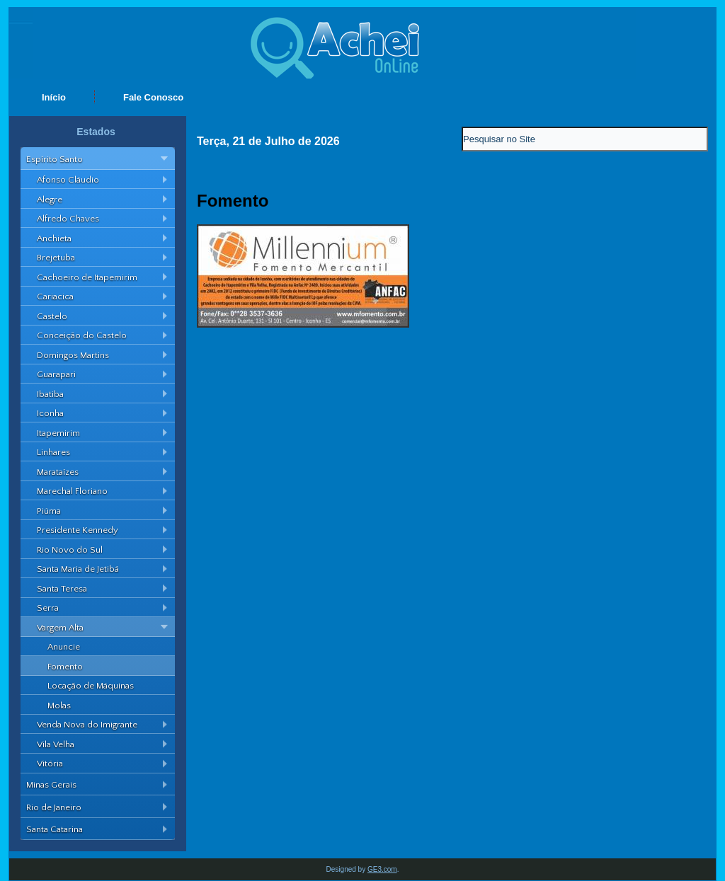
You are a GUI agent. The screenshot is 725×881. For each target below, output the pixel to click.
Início (54, 97)
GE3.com (382, 869)
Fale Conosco (153, 97)
